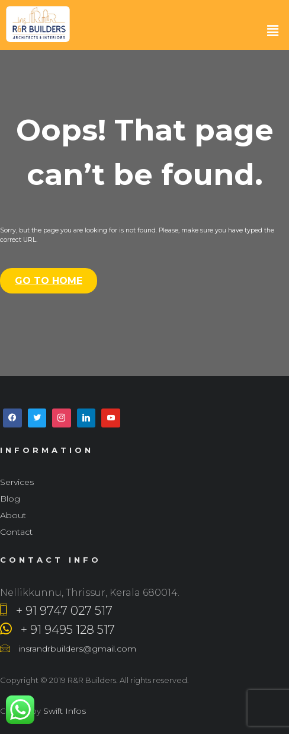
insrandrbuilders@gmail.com (68, 648)
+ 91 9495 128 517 (57, 630)
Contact (16, 531)
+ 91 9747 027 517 (56, 611)
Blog (10, 498)
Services (17, 482)
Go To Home (48, 280)
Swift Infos (63, 711)
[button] (273, 31)
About (13, 515)
